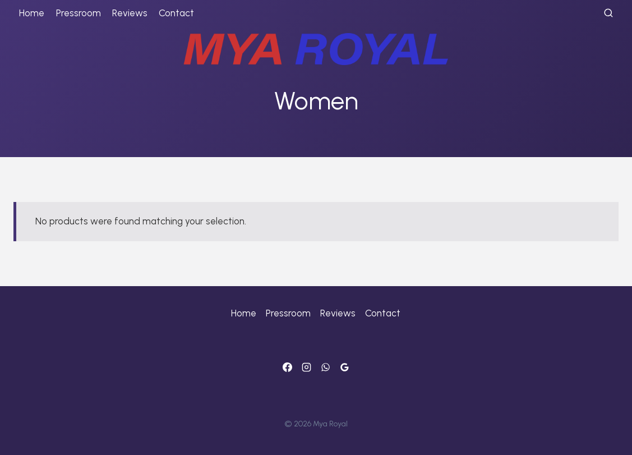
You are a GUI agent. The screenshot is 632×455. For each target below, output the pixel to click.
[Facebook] (287, 366)
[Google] (344, 366)
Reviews (129, 13)
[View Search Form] (608, 13)
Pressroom (78, 13)
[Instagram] (306, 366)
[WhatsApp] (325, 366)
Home (31, 13)
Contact (176, 13)
